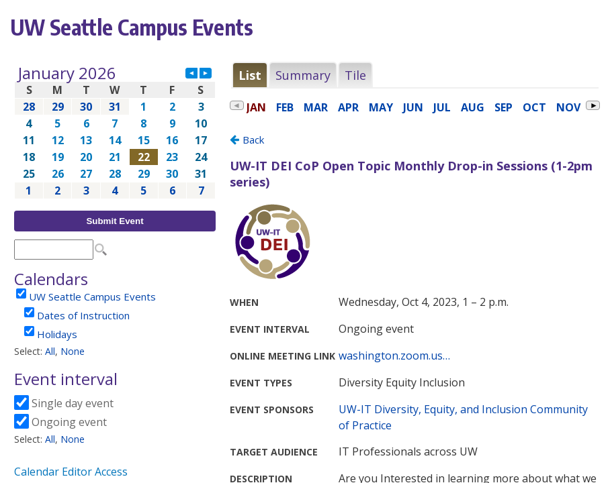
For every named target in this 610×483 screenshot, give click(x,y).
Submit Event (114, 221)
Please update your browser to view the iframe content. (115, 131)
